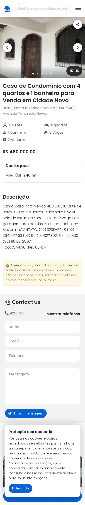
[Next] (77, 47)
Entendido (20, 488)
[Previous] (7, 47)
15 (74, 71)
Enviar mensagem (25, 413)
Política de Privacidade (57, 473)
